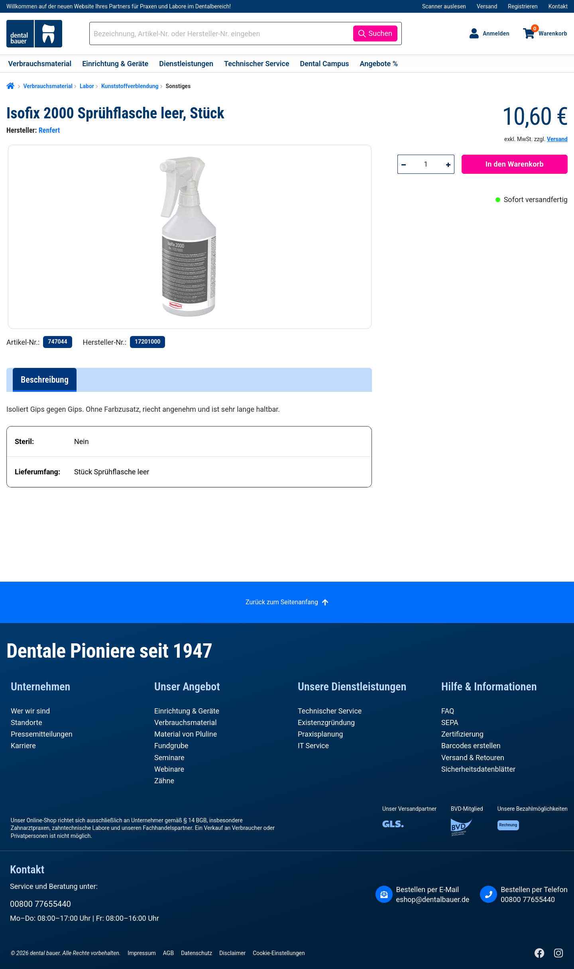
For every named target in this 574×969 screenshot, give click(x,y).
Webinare (169, 769)
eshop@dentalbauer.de (433, 899)
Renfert (49, 130)
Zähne (164, 780)
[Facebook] (540, 955)
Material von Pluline (185, 734)
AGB (168, 953)
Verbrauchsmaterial (185, 722)
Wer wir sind (30, 711)
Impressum (141, 953)
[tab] (45, 380)
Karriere (23, 745)
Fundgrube (171, 745)
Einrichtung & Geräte (186, 711)
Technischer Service (330, 711)
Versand (487, 6)
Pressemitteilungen (42, 734)
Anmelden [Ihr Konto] (496, 33)
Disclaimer (232, 953)
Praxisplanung (320, 734)
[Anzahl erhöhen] (448, 164)
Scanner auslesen (444, 6)
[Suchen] (375, 33)
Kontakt (558, 6)
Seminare (169, 757)
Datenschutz (196, 953)
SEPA (449, 722)
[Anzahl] (426, 164)
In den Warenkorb (515, 164)
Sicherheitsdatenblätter (478, 769)
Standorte (26, 722)
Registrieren (522, 6)
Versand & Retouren (472, 757)
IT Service (313, 745)
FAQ (447, 711)
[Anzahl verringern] (403, 164)
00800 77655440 (40, 904)
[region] (193, 237)
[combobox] (223, 33)
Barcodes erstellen (471, 745)
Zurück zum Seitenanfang (282, 602)
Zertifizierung (462, 734)
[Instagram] (558, 955)
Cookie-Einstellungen (279, 953)
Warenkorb (549, 30)
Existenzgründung (326, 722)
